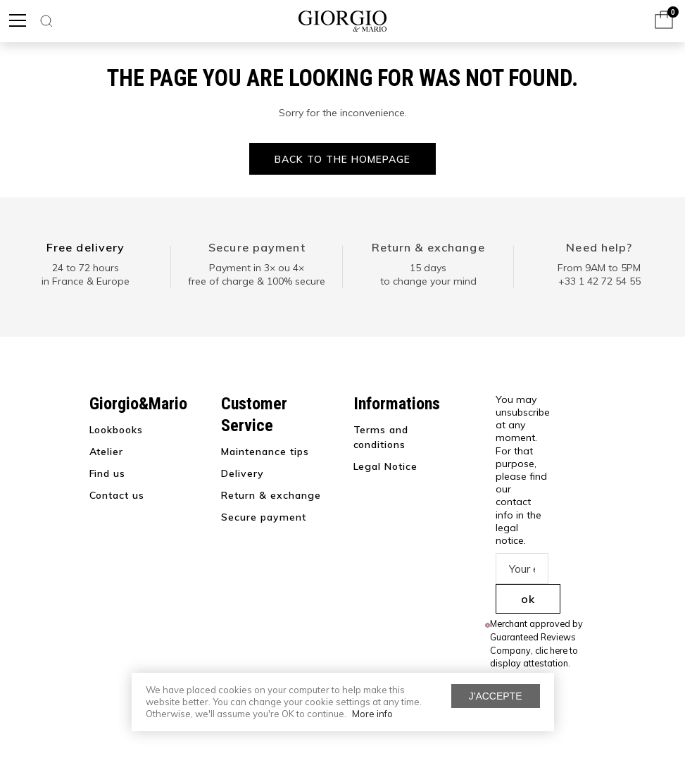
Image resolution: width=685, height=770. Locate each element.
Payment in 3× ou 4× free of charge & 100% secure (256, 274)
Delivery (242, 473)
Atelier (106, 451)
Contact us (117, 495)
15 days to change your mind (428, 274)
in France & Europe (86, 281)
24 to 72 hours (85, 267)
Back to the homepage (342, 159)
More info (372, 713)
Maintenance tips (265, 451)
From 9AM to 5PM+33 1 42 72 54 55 (599, 274)
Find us (107, 473)
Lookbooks (116, 429)
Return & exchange (428, 247)
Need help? (599, 247)
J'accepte (495, 696)
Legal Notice (385, 466)
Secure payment (257, 247)
